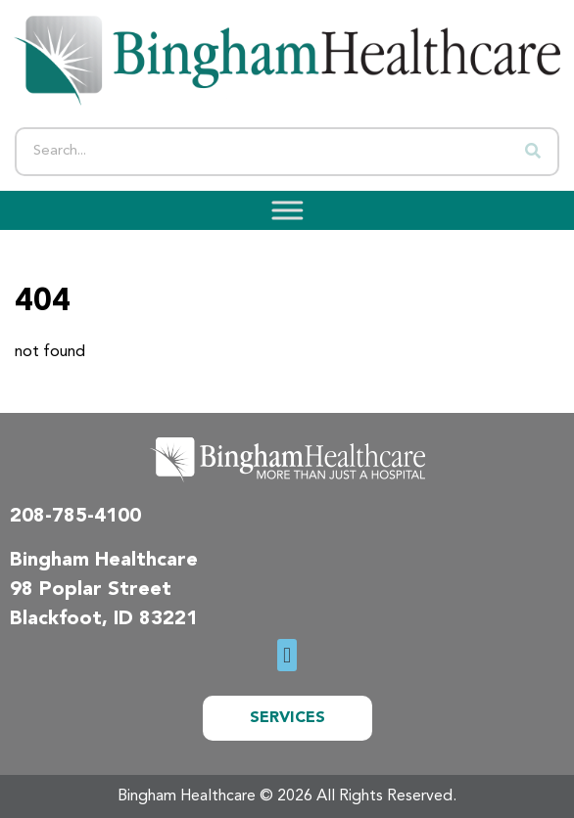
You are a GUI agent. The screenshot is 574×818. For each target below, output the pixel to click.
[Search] (532, 151)
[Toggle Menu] (281, 211)
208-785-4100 (75, 516)
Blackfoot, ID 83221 (104, 619)
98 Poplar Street (90, 590)
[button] (286, 655)
